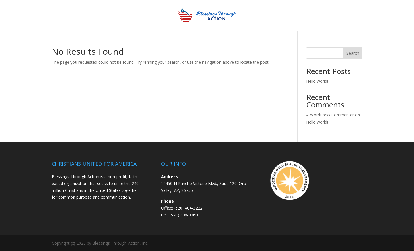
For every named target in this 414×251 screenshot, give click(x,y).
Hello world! (317, 81)
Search (352, 53)
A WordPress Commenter (330, 115)
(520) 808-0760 (184, 215)
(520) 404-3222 (188, 208)
